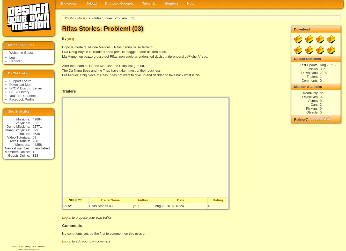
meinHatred (41, 148)
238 (35, 141)
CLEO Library (19, 92)
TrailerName (110, 200)
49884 (37, 119)
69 (34, 137)
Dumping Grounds (119, 3)
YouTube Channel (22, 96)
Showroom (68, 3)
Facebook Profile (21, 99)
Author (143, 200)
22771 (37, 126)
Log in (66, 217)
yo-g (70, 39)
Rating (218, 200)
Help (190, 3)
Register (15, 61)
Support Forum (20, 81)
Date (180, 200)
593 (35, 130)
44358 (37, 145)
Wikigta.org (34, 249)
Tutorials (149, 3)
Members (171, 3)
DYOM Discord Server (25, 88)
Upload (91, 3)
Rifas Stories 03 (101, 206)
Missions (83, 18)
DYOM (68, 18)
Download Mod (20, 85)
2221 (36, 123)
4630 (36, 134)
